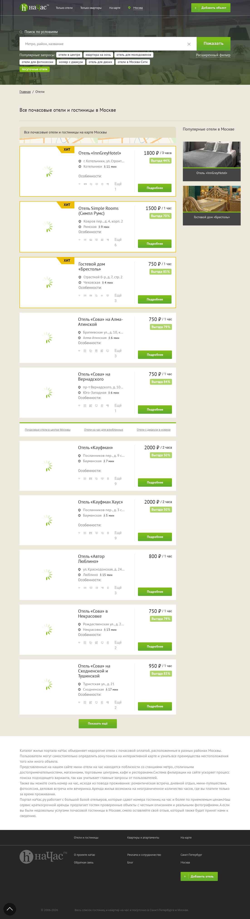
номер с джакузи (71, 62)
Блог (130, 862)
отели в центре (69, 55)
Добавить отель (198, 876)
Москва (185, 862)
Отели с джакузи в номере (154, 429)
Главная (25, 91)
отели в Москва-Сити (133, 62)
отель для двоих (100, 62)
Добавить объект (209, 8)
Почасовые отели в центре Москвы (48, 429)
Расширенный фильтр (213, 55)
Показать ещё (98, 723)
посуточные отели (34, 69)
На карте (114, 8)
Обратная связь (83, 862)
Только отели (64, 8)
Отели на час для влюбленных (103, 429)
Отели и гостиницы (86, 837)
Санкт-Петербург (191, 855)
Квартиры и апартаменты (143, 837)
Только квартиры (91, 8)
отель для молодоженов (134, 55)
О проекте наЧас (84, 855)
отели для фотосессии (37, 62)
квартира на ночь (98, 55)
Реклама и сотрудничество (144, 855)
